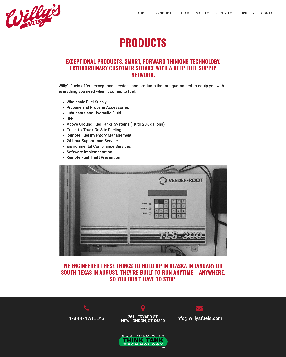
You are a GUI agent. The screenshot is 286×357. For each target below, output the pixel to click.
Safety (202, 13)
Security (223, 13)
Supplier (247, 13)
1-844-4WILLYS (87, 318)
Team (185, 13)
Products (165, 13)
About (143, 13)
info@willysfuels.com (199, 318)
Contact (269, 13)
